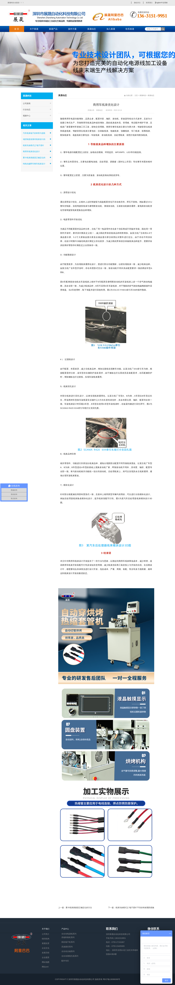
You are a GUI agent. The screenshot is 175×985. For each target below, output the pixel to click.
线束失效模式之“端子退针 (33, 145)
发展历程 (45, 953)
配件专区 (65, 961)
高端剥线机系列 (68, 937)
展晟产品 (53, 29)
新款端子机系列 (68, 942)
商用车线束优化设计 (31, 151)
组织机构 (45, 939)
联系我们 (149, 3)
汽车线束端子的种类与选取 (34, 133)
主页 (136, 95)
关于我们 (45, 929)
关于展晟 (34, 29)
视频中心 (26, 116)
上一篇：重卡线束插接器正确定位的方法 (75, 907)
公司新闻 (26, 103)
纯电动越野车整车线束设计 (34, 164)
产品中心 (65, 929)
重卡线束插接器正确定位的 (34, 158)
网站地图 (45, 962)
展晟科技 (143, 95)
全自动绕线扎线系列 (69, 956)
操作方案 (72, 29)
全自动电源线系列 (68, 933)
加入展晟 (110, 29)
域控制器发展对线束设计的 (34, 139)
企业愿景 (45, 957)
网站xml (45, 967)
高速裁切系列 (67, 947)
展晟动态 (91, 29)
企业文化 (45, 948)
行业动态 (26, 109)
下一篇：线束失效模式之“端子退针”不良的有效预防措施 (131, 907)
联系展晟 (130, 29)
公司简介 (45, 934)
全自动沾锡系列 (68, 951)
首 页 (16, 29)
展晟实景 (45, 943)
